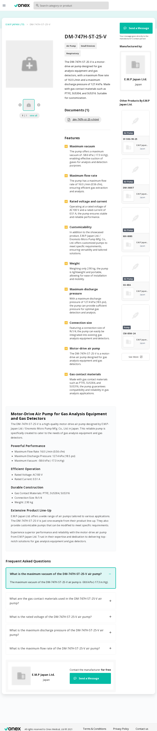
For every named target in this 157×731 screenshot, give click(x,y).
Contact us (142, 729)
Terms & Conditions (94, 729)
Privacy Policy (121, 729)
